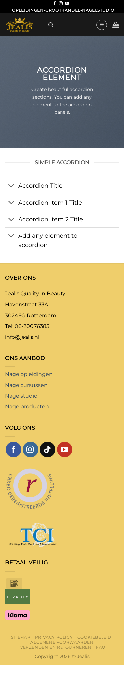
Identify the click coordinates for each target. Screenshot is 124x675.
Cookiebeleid (94, 637)
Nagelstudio (21, 396)
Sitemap (20, 637)
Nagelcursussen (26, 385)
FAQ (100, 647)
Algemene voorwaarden (61, 642)
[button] (101, 25)
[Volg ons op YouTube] (67, 3)
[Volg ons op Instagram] (61, 3)
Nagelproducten (27, 406)
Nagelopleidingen (29, 374)
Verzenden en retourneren (56, 647)
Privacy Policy (54, 637)
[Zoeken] (50, 25)
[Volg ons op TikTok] (47, 449)
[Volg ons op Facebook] (55, 3)
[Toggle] (11, 187)
